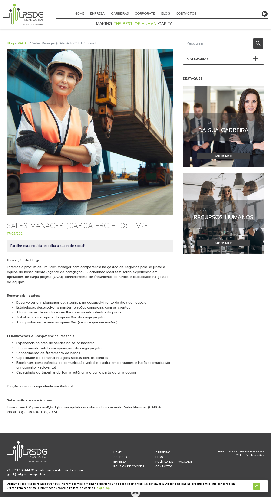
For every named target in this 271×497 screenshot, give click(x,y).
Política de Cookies (128, 466)
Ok (256, 486)
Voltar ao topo (135, 492)
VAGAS (23, 43)
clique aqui (103, 488)
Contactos (186, 13)
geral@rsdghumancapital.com (27, 474)
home (117, 452)
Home (79, 13)
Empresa (97, 13)
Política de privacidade (173, 462)
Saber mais (224, 156)
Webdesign (243, 455)
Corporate (145, 13)
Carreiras (120, 13)
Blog (165, 13)
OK (258, 43)
